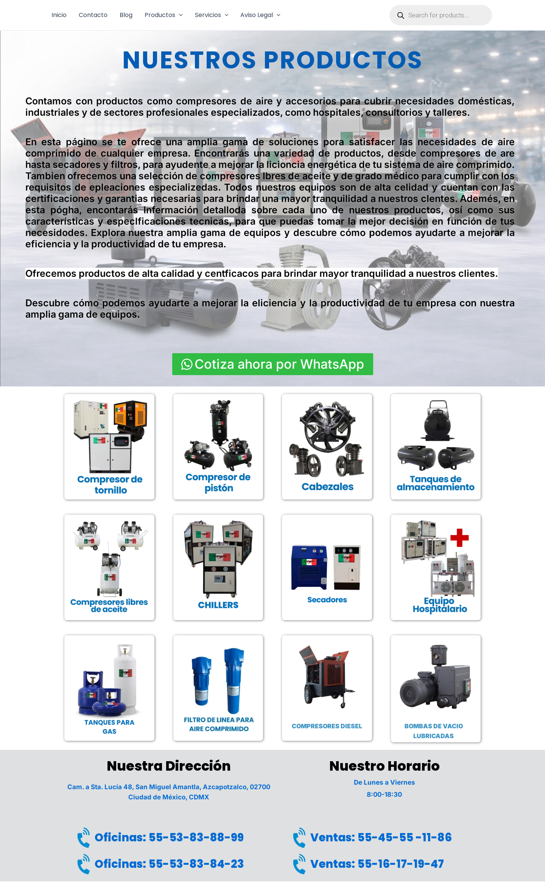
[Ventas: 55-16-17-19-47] (300, 864)
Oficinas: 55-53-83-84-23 (169, 864)
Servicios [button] (212, 15)
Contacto (93, 15)
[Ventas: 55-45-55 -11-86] (300, 837)
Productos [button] (164, 15)
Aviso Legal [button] (260, 15)
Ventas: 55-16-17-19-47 (377, 864)
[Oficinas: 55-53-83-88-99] (85, 837)
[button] (179, 15)
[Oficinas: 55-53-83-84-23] (85, 864)
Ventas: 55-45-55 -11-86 (381, 837)
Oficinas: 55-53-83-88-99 (169, 837)
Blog (126, 15)
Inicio (59, 15)
